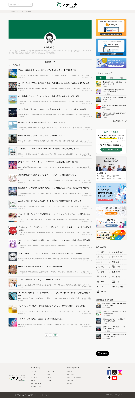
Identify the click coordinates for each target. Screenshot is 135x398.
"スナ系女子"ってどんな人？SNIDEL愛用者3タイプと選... (114, 98)
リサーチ (33, 371)
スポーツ (119, 257)
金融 (117, 262)
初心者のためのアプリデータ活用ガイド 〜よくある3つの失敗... (114, 320)
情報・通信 (119, 287)
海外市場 (103, 292)
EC (102, 287)
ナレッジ (33, 380)
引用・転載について (73, 380)
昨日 (101, 78)
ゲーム (103, 262)
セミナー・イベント (37, 386)
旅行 (102, 252)
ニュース (50, 380)
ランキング (34, 377)
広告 (117, 282)
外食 (102, 257)
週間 (111, 78)
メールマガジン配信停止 (74, 377)
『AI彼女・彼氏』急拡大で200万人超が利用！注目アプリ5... (113, 114)
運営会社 (69, 383)
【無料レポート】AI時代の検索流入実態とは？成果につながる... (114, 335)
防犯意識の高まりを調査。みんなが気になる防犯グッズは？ (42, 135)
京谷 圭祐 (104, 323)
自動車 (118, 272)
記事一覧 (69, 371)
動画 (49, 374)
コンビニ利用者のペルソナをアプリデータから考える (39, 280)
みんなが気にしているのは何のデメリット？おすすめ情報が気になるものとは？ (49, 201)
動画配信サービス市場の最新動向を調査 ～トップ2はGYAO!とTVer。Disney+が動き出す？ (53, 188)
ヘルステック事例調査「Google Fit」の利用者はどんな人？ (41, 319)
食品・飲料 (119, 252)
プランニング (35, 374)
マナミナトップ (14, 11)
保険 (102, 267)
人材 (102, 282)
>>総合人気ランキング (118, 121)
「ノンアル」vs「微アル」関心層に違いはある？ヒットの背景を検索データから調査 (51, 306)
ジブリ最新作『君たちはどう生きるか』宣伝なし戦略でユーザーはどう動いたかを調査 (52, 109)
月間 (121, 78)
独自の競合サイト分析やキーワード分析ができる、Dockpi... (114, 304)
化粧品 (118, 277)
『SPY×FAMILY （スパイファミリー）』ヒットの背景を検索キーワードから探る (50, 253)
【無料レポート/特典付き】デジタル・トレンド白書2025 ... (114, 312)
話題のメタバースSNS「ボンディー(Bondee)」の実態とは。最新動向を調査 (48, 162)
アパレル (103, 277)
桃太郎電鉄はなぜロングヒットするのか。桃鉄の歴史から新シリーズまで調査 (49, 96)
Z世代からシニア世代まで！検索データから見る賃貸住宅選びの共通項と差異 (48, 149)
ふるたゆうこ (22, 77)
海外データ (51, 371)
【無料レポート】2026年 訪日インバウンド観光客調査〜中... (113, 327)
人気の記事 (70, 374)
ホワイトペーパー (36, 383)
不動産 (118, 267)
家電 (102, 272)
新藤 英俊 (104, 117)
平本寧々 (104, 86)
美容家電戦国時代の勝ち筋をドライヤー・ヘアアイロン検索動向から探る (47, 175)
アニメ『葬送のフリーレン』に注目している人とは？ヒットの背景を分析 (47, 70)
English (50, 377)
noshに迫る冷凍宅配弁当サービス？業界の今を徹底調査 (40, 266)
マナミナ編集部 (106, 94)
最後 (55, 335)
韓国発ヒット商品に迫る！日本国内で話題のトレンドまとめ (42, 122)
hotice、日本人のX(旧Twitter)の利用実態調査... (114, 106)
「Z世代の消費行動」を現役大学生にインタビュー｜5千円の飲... (113, 90)
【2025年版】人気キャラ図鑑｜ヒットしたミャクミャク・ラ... (114, 83)
